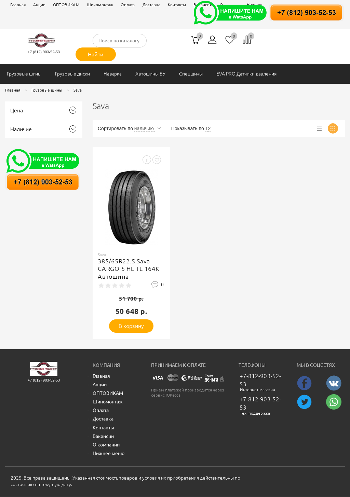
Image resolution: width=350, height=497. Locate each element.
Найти (96, 54)
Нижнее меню (108, 453)
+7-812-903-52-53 (260, 380)
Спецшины (191, 74)
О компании (106, 444)
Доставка (151, 4)
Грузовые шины (24, 74)
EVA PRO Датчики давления (246, 74)
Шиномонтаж (100, 4)
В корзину (131, 326)
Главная (18, 4)
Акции (39, 4)
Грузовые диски (72, 74)
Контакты (103, 427)
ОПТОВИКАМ (66, 4)
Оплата (128, 4)
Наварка (113, 74)
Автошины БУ (150, 74)
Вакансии (103, 436)
